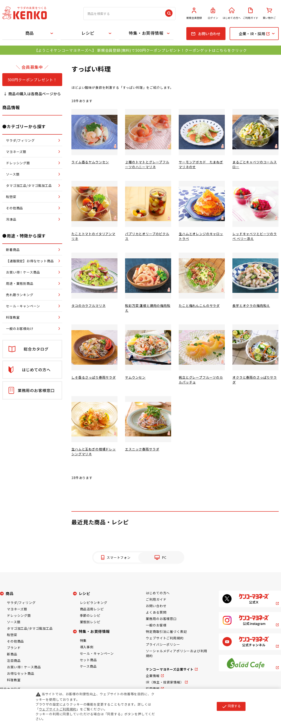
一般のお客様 (156, 625)
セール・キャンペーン (97, 653)
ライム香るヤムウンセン (90, 162)
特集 (83, 640)
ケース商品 (88, 666)
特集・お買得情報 (146, 33)
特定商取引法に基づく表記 (166, 631)
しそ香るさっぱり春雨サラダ (93, 377)
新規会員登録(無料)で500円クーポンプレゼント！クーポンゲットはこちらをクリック (172, 50)
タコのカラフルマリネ (88, 305)
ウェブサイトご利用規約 (164, 638)
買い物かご (269, 14)
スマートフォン (119, 557)
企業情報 (152, 675)
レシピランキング (93, 602)
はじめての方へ (231, 14)
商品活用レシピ (92, 609)
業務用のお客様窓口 (161, 618)
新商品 (12, 654)
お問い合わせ (156, 605)
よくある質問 (156, 612)
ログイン (213, 14)
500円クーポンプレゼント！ (32, 79)
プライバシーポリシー (163, 644)
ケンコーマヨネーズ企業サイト (169, 669)
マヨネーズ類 (17, 609)
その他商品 (15, 641)
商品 (29, 33)
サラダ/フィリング (21, 602)
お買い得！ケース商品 (24, 667)
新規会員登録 (194, 14)
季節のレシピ (90, 615)
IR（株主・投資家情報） (165, 682)
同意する (231, 706)
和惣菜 (12, 634)
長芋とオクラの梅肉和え (251, 305)
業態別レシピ (90, 622)
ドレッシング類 (19, 615)
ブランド (13, 647)
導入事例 (87, 647)
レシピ (87, 33)
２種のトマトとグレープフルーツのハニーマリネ (147, 164)
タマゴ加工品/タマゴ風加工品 (30, 628)
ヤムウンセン (135, 377)
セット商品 (88, 660)
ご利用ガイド (250, 14)
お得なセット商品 (20, 673)
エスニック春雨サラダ (142, 449)
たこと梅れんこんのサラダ (199, 305)
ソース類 (13, 622)
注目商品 (13, 660)
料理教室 (13, 680)
